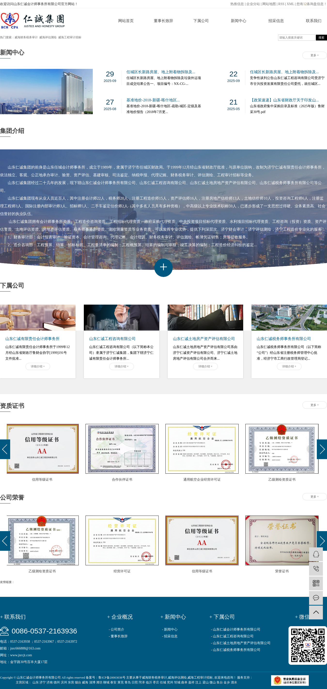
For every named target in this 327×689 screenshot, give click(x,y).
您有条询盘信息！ (311, 4)
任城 (163, 682)
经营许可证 (123, 571)
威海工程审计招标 (69, 37)
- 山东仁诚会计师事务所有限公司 (235, 629)
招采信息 (276, 21)
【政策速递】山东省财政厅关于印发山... (284, 100)
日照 (135, 682)
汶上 (198, 682)
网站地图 (269, 4)
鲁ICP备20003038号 (111, 677)
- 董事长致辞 (118, 636)
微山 (213, 682)
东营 (71, 682)
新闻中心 (238, 21)
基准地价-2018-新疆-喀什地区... (153, 100)
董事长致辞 (163, 21)
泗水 (234, 682)
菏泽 (142, 682)
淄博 (92, 682)
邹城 (177, 682)
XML (290, 4)
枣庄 (156, 682)
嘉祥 (191, 682)
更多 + (315, 55)
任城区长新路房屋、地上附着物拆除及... (160, 72)
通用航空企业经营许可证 (202, 479)
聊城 (106, 682)
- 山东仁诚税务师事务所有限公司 (235, 650)
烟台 (78, 682)
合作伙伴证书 (123, 479)
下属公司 (201, 21)
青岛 (128, 682)
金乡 (227, 682)
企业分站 (253, 4)
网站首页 (126, 21)
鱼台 (220, 682)
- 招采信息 (170, 636)
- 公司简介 (116, 629)
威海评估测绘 (48, 37)
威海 (85, 682)
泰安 (113, 682)
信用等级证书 (43, 479)
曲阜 (184, 682)
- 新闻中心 (170, 629)
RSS (281, 4)
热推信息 (237, 4)
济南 (50, 682)
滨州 (64, 682)
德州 (57, 682)
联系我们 (313, 21)
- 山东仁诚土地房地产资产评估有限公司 (241, 643)
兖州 (170, 682)
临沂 (149, 682)
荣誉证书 (283, 571)
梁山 (205, 682)
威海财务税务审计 (26, 37)
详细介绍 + (38, 366)
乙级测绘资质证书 (282, 479)
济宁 (42, 682)
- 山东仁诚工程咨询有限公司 (232, 636)
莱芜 (120, 682)
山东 (35, 682)
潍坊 (99, 682)
